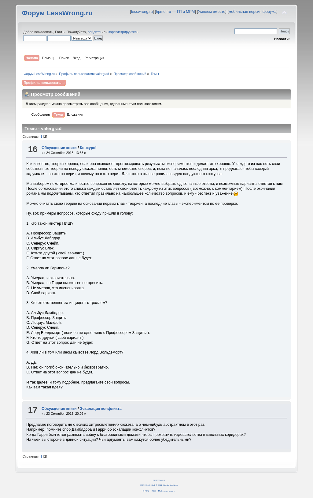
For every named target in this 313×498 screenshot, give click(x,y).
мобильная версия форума (253, 11)
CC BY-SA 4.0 (159, 480)
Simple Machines (170, 485)
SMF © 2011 (156, 485)
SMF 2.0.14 (145, 485)
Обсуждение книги (59, 148)
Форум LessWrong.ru (57, 13)
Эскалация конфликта (101, 408)
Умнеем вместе (211, 11)
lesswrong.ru (142, 11)
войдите (94, 32)
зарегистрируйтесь (123, 32)
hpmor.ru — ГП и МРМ (175, 11)
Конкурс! (88, 148)
